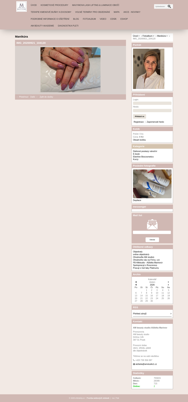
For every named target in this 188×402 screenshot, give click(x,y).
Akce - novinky (132, 12)
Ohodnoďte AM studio (143, 257)
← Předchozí (22, 97)
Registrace (139, 122)
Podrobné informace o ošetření (50, 19)
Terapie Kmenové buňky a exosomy (51, 12)
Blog (76, 19)
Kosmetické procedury (54, 5)
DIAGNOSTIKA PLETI (68, 26)
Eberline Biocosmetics (143, 157)
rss (113, 398)
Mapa (116, 12)
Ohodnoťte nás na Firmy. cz (146, 260)
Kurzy (135, 159)
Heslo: (136, 107)
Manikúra (161, 36)
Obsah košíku (139, 140)
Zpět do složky (46, 97)
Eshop (124, 19)
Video (103, 19)
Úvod (34, 5)
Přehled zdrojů (139, 314)
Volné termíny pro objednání (92, 12)
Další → (34, 97)
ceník (113, 19)
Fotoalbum (89, 19)
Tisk (117, 398)
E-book (136, 154)
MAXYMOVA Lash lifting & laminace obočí (95, 5)
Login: (136, 99)
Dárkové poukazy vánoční (145, 151)
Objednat (138, 252)
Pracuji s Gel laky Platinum (146, 268)
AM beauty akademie (42, 26)
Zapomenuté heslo (155, 122)
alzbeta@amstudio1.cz (146, 364)
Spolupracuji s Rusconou (145, 265)
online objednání (141, 254)
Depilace (137, 200)
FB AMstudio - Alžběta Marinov (148, 263)
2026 (152, 285)
